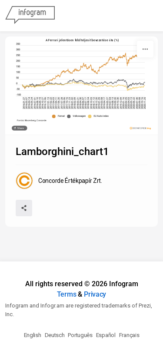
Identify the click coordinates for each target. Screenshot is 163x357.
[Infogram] (30, 15)
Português (80, 335)
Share (20, 128)
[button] (59, 116)
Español (106, 335)
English (32, 335)
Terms (67, 294)
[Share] (24, 208)
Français (129, 335)
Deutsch (55, 335)
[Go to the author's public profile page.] (59, 180)
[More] (145, 49)
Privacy (95, 294)
